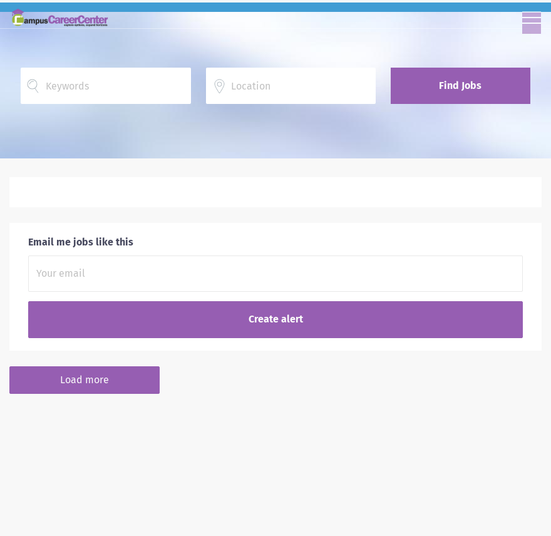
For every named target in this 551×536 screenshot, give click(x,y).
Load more (84, 380)
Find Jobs (460, 85)
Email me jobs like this (80, 242)
